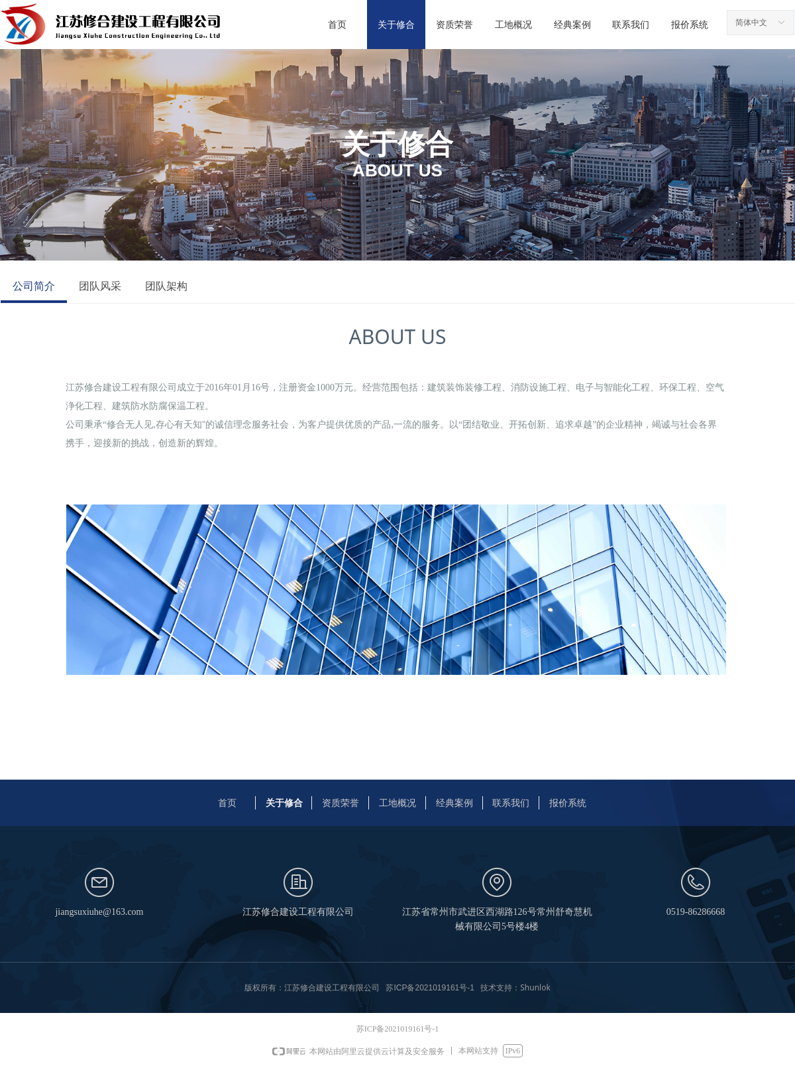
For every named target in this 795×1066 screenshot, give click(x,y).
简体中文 (751, 22)
